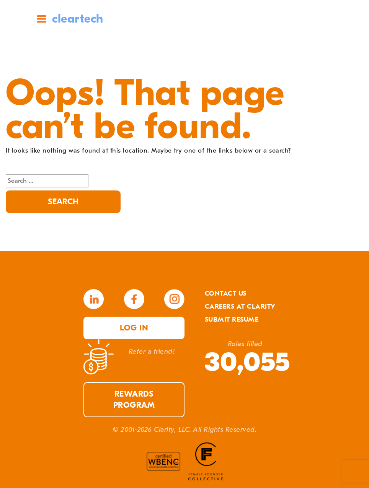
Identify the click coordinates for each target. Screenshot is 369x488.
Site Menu (41, 19)
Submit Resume (232, 320)
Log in (134, 328)
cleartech (77, 18)
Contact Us (226, 294)
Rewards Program (134, 399)
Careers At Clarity (240, 307)
